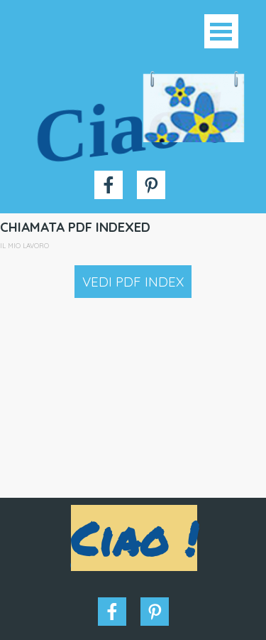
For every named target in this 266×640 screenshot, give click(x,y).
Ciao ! (131, 127)
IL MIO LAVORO (24, 246)
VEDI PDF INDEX (133, 281)
